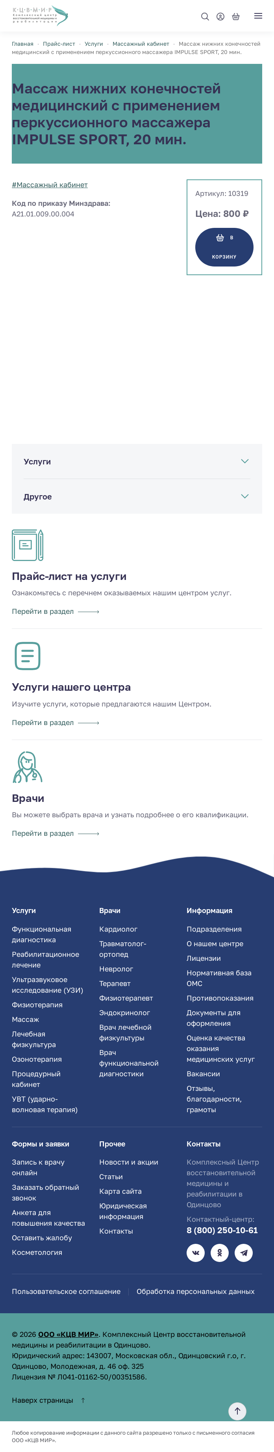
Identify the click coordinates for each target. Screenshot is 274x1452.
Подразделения (214, 929)
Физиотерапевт (126, 997)
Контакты (116, 1230)
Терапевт (115, 983)
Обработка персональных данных (196, 1291)
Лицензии (204, 958)
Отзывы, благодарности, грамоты (214, 1099)
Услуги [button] (37, 461)
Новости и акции (128, 1161)
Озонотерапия (37, 1059)
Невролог (116, 968)
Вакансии (203, 1073)
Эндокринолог (124, 1012)
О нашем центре (215, 943)
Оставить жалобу (42, 1237)
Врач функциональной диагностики (129, 1063)
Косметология (37, 1252)
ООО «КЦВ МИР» (68, 1334)
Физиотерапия (37, 1004)
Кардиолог (118, 929)
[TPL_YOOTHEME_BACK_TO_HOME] (40, 16)
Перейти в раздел (55, 611)
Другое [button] (38, 496)
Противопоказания (220, 997)
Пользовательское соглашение (66, 1291)
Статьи (111, 1176)
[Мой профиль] (220, 15)
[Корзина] (236, 15)
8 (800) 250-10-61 (222, 1230)
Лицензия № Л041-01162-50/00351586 (78, 1376)
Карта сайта (120, 1191)
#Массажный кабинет (50, 184)
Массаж (25, 1019)
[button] (205, 16)
